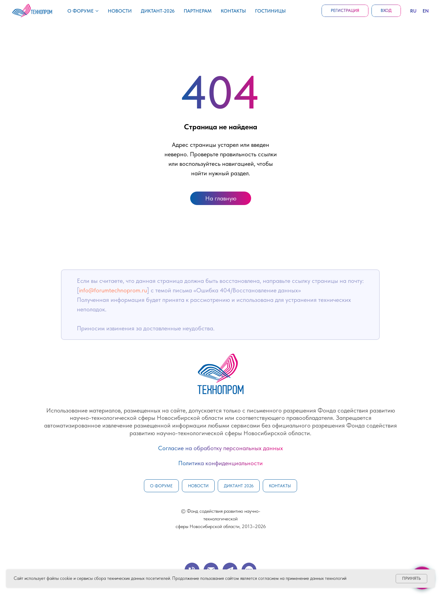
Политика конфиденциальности (220, 463)
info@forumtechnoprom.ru (113, 290)
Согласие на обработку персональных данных (220, 448)
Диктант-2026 (158, 11)
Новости (120, 11)
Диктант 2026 (239, 485)
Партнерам (198, 11)
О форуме (80, 11)
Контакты (233, 11)
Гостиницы (270, 11)
